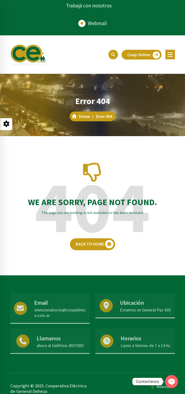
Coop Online (143, 55)
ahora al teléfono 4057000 (60, 353)
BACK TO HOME (94, 250)
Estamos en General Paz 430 (145, 319)
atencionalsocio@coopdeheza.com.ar (60, 321)
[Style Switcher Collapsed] (6, 124)
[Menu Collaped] (170, 54)
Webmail (97, 20)
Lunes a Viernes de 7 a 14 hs (145, 353)
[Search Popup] (113, 54)
